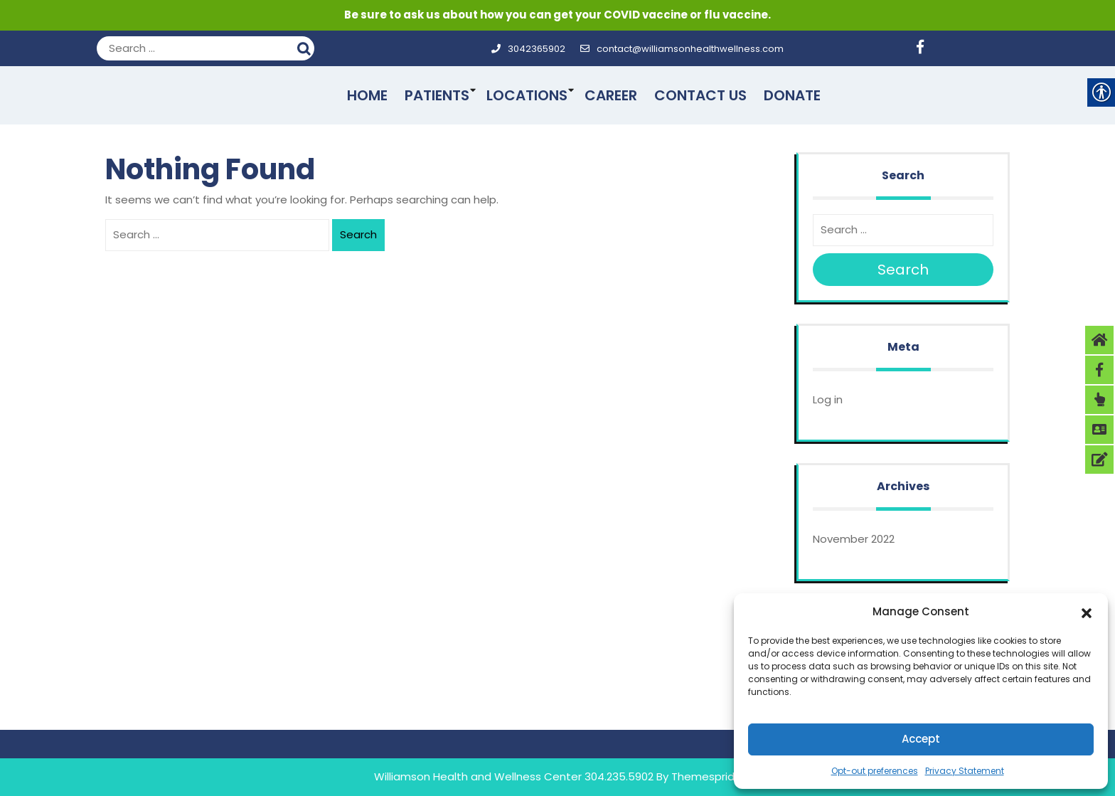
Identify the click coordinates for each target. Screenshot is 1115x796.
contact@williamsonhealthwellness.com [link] (682, 48)
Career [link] (611, 95)
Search (305, 47)
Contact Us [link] (700, 95)
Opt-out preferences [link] (874, 771)
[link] (925, 48)
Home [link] (367, 95)
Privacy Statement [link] (964, 771)
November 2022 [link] (854, 538)
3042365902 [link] (528, 48)
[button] (1086, 612)
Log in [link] (828, 399)
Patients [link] (437, 95)
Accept (921, 738)
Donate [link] (792, 95)
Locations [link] (526, 95)
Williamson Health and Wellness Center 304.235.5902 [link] (513, 776)
